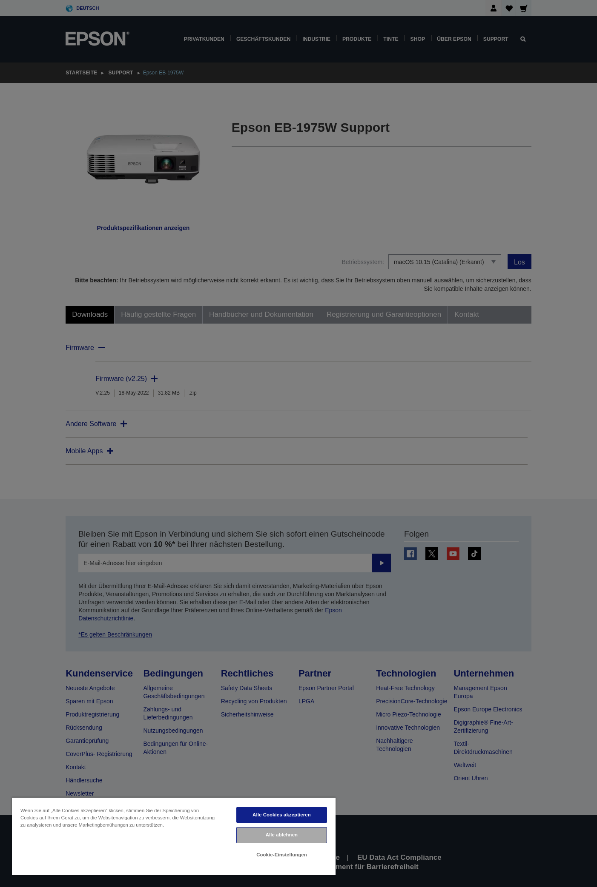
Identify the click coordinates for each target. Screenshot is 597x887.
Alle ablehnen (282, 834)
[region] (174, 836)
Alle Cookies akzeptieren (282, 814)
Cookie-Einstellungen (281, 854)
